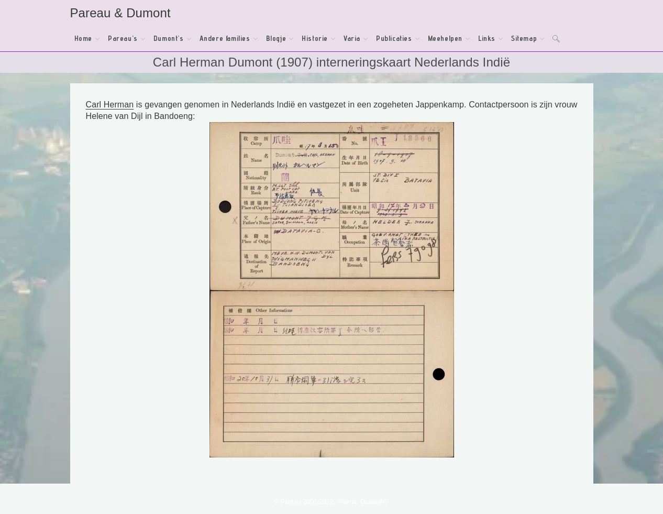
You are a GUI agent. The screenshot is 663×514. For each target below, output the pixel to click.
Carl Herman (110, 104)
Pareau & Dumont (120, 13)
